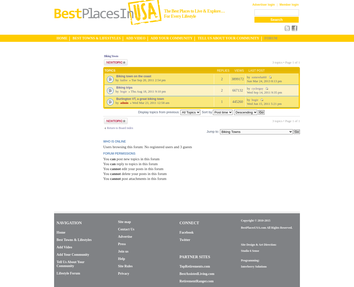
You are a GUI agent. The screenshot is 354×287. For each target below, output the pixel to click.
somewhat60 (259, 77)
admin (124, 103)
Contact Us (126, 229)
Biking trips (124, 87)
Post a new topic (116, 62)
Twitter (184, 240)
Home (61, 232)
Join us (123, 251)
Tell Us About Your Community (70, 264)
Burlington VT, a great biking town (140, 99)
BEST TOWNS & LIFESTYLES (97, 38)
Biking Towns (111, 56)
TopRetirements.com (194, 266)
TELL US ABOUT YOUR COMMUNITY (228, 38)
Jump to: (212, 131)
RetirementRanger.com (196, 281)
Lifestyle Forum (68, 273)
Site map (124, 222)
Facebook (186, 232)
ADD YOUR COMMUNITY (172, 38)
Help (121, 259)
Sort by (217, 112)
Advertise (125, 237)
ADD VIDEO (135, 38)
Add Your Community (73, 254)
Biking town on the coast (133, 76)
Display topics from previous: (169, 112)
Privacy (123, 273)
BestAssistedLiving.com (196, 274)
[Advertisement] (73, 124)
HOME (62, 38)
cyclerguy (257, 88)
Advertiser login (263, 4)
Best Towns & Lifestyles (74, 240)
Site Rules (125, 266)
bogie (123, 91)
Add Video (64, 247)
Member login (289, 4)
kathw (123, 80)
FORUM (271, 38)
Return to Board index (120, 128)
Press (122, 244)
